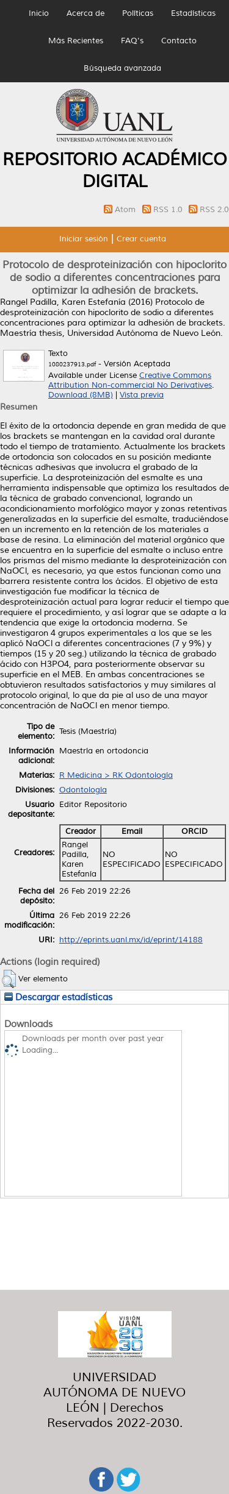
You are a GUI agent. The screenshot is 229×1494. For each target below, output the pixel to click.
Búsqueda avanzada (122, 68)
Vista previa (142, 395)
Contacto (179, 41)
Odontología (83, 790)
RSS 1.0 (169, 210)
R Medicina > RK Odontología (116, 775)
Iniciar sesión (83, 239)
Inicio (39, 13)
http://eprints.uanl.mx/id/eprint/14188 (131, 940)
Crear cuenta (141, 239)
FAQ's (132, 41)
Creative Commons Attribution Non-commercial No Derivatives (130, 380)
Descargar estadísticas (58, 997)
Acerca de (85, 13)
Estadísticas (193, 13)
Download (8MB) (80, 395)
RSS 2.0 (214, 210)
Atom (126, 210)
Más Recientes (75, 41)
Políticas (137, 13)
